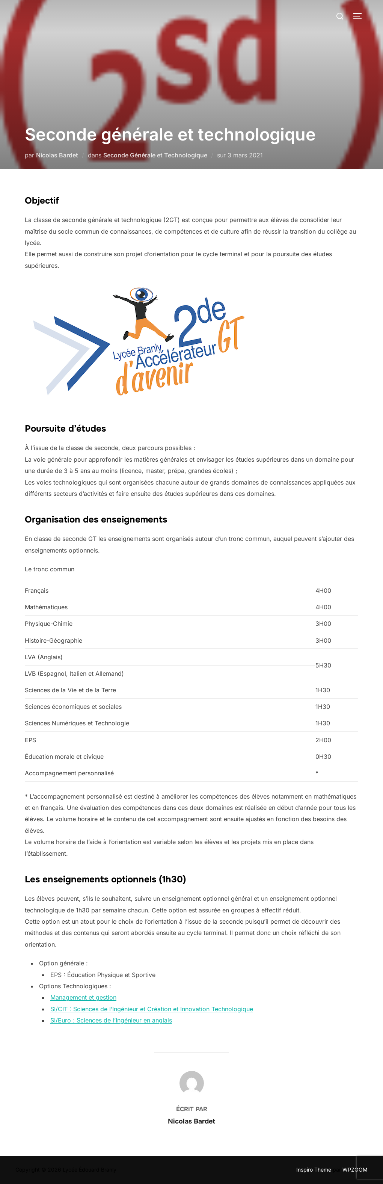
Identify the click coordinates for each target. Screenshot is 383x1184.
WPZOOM (355, 1169)
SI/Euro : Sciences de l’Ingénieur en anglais (111, 1020)
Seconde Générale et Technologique (155, 155)
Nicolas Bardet (57, 155)
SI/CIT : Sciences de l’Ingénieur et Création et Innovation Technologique (151, 1009)
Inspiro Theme (313, 1169)
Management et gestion (83, 997)
